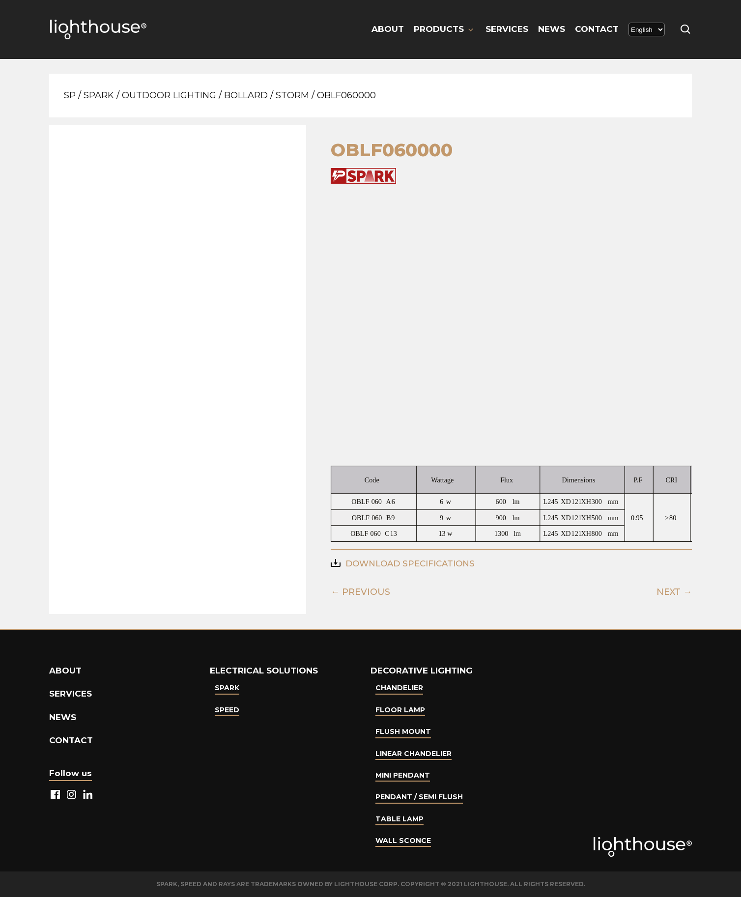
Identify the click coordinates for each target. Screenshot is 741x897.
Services (506, 29)
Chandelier (399, 687)
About (387, 29)
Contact (597, 29)
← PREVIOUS (360, 592)
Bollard (246, 95)
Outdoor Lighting (169, 95)
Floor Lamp (400, 709)
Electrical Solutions (264, 670)
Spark (99, 95)
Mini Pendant (402, 775)
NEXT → (674, 592)
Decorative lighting (421, 670)
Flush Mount (403, 731)
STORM (292, 95)
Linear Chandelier (413, 753)
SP (70, 95)
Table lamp (399, 818)
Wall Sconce (403, 840)
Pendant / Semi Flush (419, 796)
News (551, 29)
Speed (227, 709)
